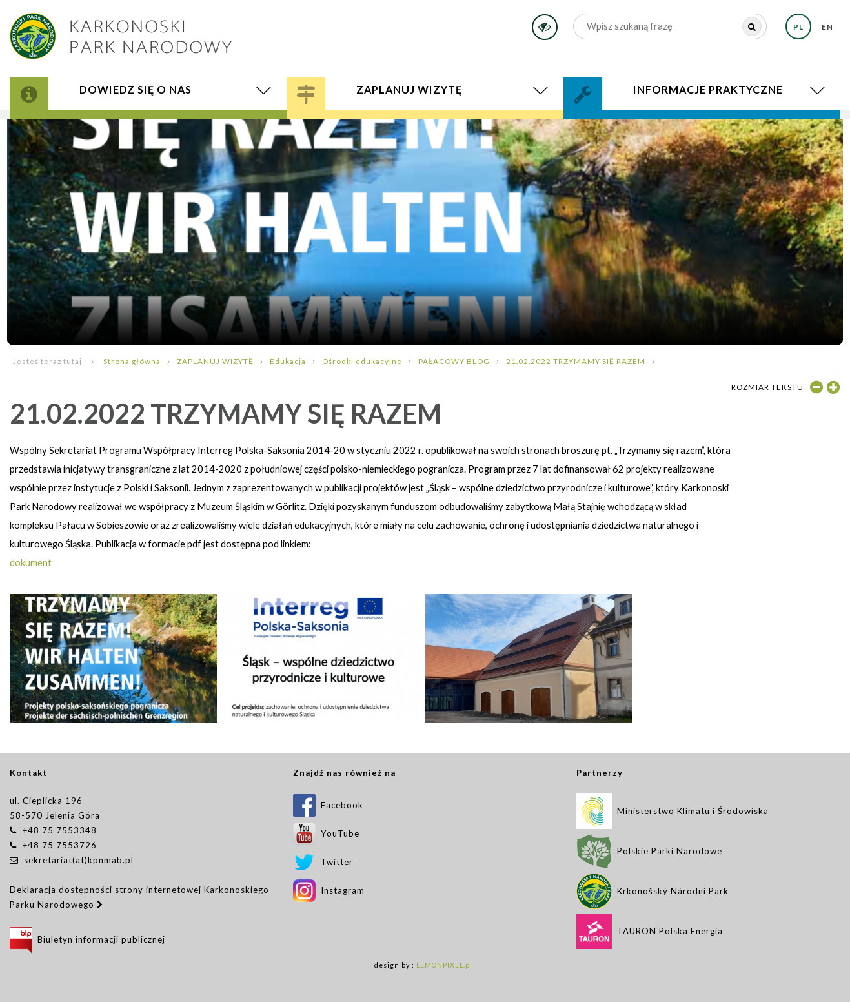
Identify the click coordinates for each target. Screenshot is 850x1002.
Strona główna (132, 360)
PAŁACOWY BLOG (454, 360)
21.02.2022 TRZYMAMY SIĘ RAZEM (575, 360)
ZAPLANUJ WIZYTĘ (215, 360)
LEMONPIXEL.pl (444, 965)
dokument (31, 562)
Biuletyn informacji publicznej (87, 939)
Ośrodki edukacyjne (362, 360)
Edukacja (288, 360)
